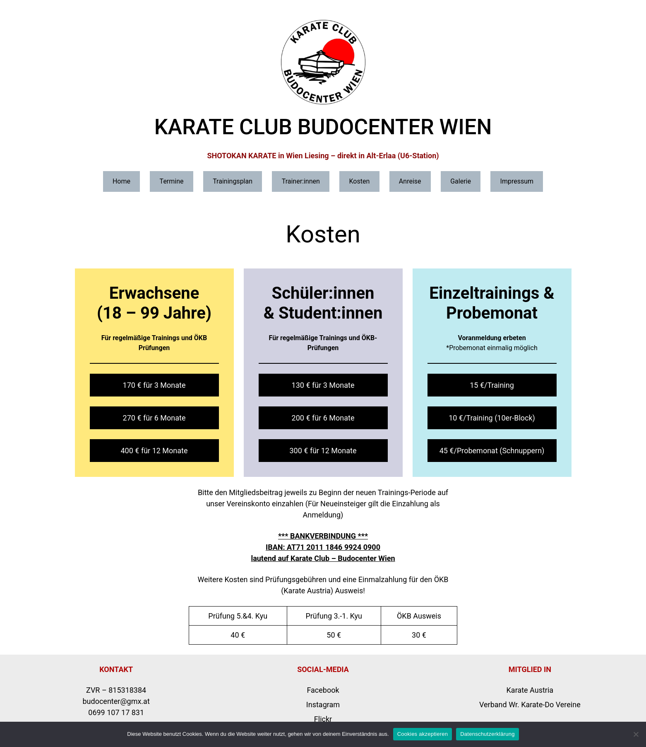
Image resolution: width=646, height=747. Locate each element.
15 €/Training (492, 385)
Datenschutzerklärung (487, 734)
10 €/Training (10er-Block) (492, 417)
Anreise (410, 181)
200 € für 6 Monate (323, 417)
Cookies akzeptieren (422, 734)
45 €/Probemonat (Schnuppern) (492, 450)
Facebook (323, 690)
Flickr (323, 719)
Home (121, 181)
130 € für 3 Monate (323, 385)
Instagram (323, 704)
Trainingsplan (232, 181)
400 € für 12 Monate (154, 450)
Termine (172, 181)
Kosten (359, 181)
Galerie (460, 181)
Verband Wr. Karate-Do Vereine (530, 704)
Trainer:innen (301, 181)
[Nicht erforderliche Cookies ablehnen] (636, 734)
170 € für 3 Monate (154, 385)
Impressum (517, 181)
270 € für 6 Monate (154, 417)
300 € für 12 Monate (323, 450)
